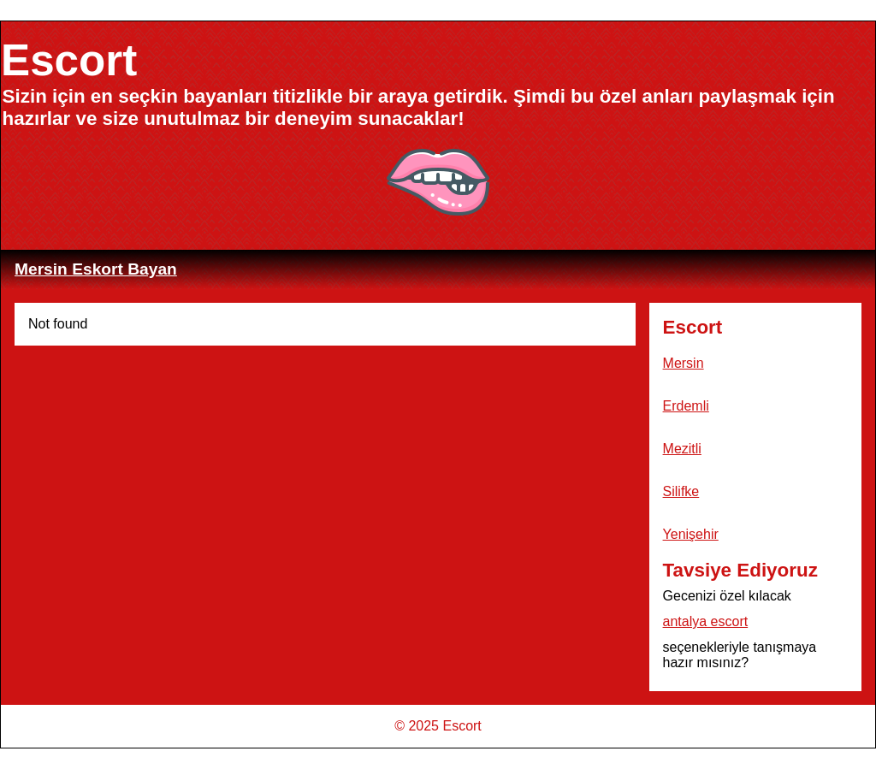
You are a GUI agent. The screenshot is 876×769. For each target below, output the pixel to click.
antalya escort (706, 621)
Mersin (683, 363)
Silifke (681, 491)
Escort (69, 60)
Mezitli (682, 448)
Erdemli (686, 406)
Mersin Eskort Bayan (96, 269)
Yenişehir (691, 534)
